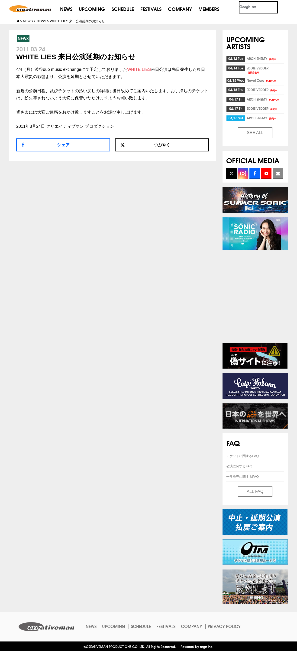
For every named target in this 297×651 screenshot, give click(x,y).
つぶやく (145, 145)
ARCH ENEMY (262, 58)
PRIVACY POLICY (224, 626)
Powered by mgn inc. (197, 646)
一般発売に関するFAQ (242, 476)
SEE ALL (255, 132)
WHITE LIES (139, 69)
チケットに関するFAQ (242, 456)
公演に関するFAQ (239, 466)
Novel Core (262, 80)
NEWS (66, 8)
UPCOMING (92, 8)
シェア (63, 145)
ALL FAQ (255, 491)
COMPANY (180, 8)
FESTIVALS (150, 8)
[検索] (252, 7)
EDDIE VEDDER (257, 69)
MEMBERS (208, 8)
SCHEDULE (123, 8)
